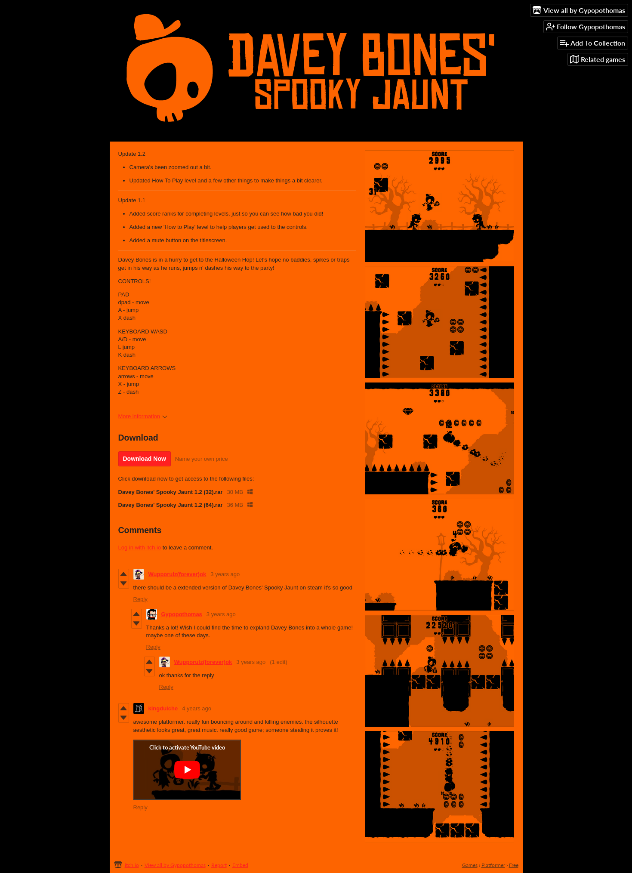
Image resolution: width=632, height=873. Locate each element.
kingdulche (163, 708)
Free (513, 865)
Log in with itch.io (139, 547)
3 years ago (225, 574)
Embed (240, 865)
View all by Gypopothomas (175, 865)
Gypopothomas (181, 614)
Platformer (493, 865)
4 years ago (196, 708)
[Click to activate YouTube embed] (187, 770)
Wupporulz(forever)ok (177, 574)
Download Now (144, 458)
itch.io (132, 865)
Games (470, 865)
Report (219, 865)
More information (143, 416)
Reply (140, 599)
